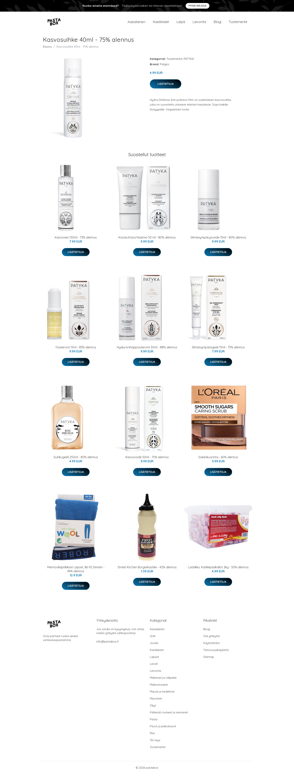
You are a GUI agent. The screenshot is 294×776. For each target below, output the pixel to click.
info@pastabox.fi (107, 643)
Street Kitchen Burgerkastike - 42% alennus (147, 569)
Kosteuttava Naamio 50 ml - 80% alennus (147, 239)
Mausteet (156, 700)
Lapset (154, 659)
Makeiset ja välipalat (163, 679)
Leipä (180, 23)
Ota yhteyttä (211, 638)
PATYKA (189, 60)
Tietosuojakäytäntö (216, 652)
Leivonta (199, 23)
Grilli (152, 638)
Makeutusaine (159, 686)
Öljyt (153, 707)
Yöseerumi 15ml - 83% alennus (75, 349)
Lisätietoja (166, 85)
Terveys (155, 742)
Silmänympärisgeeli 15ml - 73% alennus (218, 349)
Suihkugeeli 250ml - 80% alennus (76, 459)
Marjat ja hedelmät (162, 693)
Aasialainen (136, 23)
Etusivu (47, 48)
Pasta (153, 721)
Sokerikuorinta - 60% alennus (218, 459)
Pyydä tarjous (197, 5)
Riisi (152, 735)
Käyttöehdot (211, 645)
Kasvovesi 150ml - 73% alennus (76, 239)
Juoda (154, 645)
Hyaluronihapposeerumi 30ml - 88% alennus (147, 349)
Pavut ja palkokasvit (163, 728)
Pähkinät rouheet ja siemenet (169, 714)
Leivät (154, 665)
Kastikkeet (161, 23)
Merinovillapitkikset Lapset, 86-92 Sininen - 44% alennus (75, 571)
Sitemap (208, 659)
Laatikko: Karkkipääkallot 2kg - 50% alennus (218, 569)
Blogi (217, 23)
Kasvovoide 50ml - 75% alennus (147, 459)
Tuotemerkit (238, 23)
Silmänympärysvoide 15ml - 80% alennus (218, 239)
